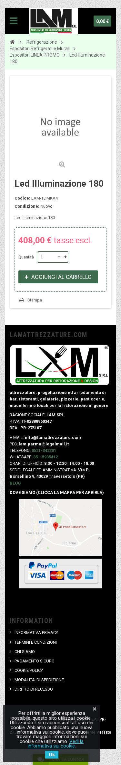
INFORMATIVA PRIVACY (36, 632)
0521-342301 (44, 450)
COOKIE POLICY (29, 670)
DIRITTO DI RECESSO (34, 689)
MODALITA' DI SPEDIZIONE (39, 679)
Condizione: (27, 206)
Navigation (13, 21)
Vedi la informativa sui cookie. (56, 743)
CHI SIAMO (25, 651)
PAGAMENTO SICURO (35, 661)
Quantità (26, 257)
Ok (52, 755)
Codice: (22, 198)
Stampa (34, 300)
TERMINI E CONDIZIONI (36, 642)
